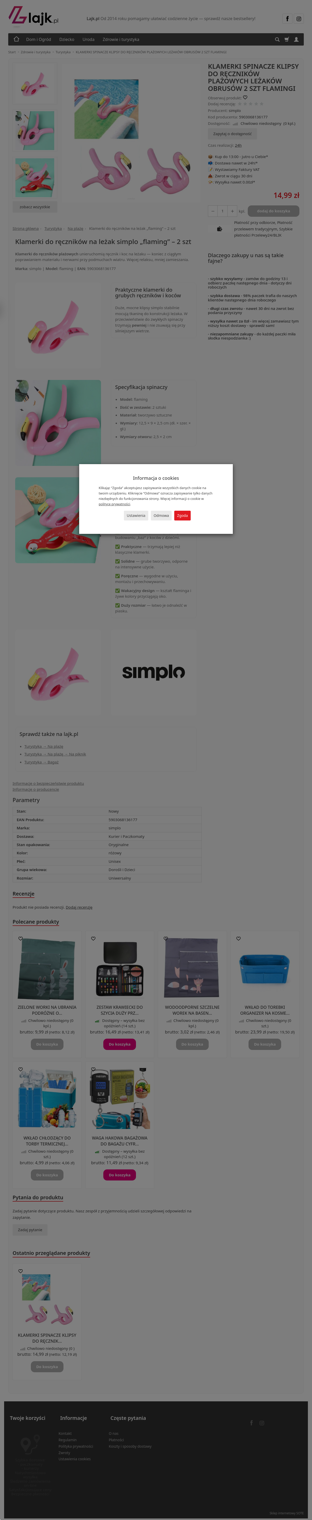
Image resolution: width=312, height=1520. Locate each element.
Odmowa (161, 515)
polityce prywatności (114, 504)
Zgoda (182, 515)
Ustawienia (136, 515)
